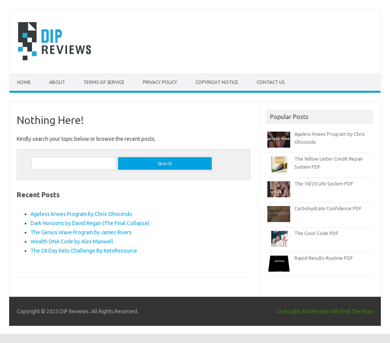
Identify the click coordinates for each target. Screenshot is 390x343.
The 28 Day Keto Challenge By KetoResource (83, 251)
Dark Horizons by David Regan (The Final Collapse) (89, 223)
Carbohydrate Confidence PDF (328, 208)
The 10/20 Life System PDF (323, 183)
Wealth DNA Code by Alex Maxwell (71, 241)
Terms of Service (104, 82)
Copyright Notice (216, 82)
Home (24, 82)
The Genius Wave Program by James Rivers (81, 232)
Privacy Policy (160, 82)
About (57, 82)
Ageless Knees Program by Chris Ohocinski (81, 214)
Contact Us (271, 82)
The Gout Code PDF (316, 233)
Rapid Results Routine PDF (323, 258)
